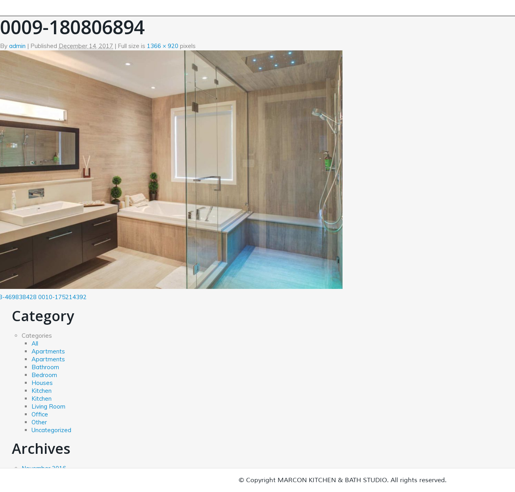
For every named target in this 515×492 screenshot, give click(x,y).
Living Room (48, 406)
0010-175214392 (62, 297)
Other (39, 422)
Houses (42, 383)
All (34, 343)
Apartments (48, 351)
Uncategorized (51, 430)
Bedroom (44, 375)
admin (17, 46)
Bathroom (45, 367)
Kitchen (41, 390)
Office (39, 414)
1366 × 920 (162, 46)
